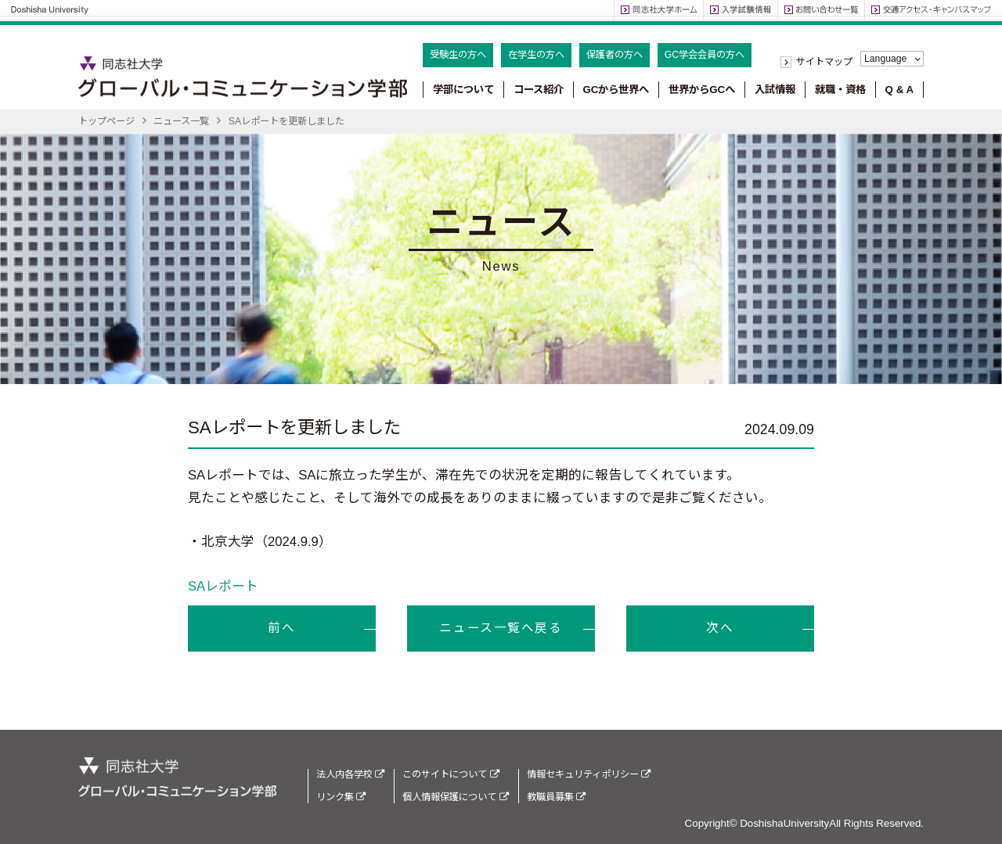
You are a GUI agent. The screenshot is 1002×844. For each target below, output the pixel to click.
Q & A (899, 89)
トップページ (106, 121)
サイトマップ (824, 61)
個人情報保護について (455, 797)
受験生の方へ (458, 54)
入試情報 (775, 89)
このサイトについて (450, 774)
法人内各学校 (350, 774)
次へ (719, 627)
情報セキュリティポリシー (589, 774)
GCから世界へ (615, 89)
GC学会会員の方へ (704, 54)
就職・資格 (840, 89)
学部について (463, 89)
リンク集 (341, 797)
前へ (281, 627)
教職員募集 (556, 797)
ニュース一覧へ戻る (500, 627)
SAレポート (223, 586)
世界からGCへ (702, 89)
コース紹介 (539, 89)
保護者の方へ (614, 54)
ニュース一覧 (181, 121)
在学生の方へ (536, 54)
